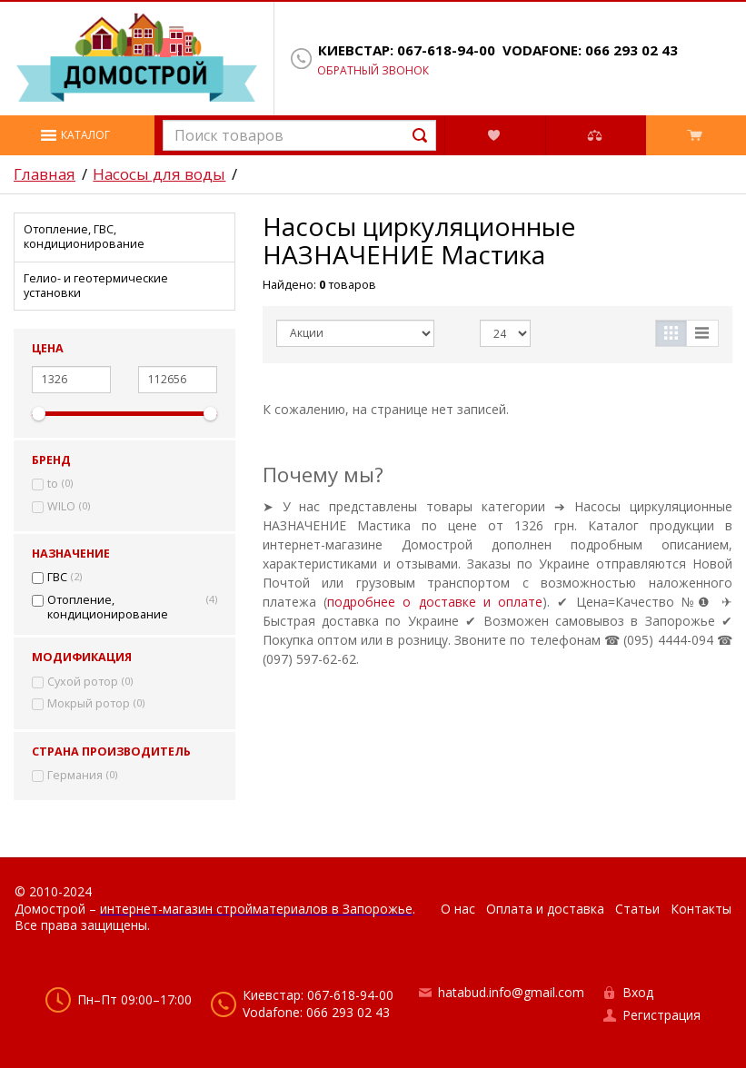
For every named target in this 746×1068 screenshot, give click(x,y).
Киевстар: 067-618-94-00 (406, 50)
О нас (458, 908)
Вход (637, 992)
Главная (44, 174)
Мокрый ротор (88, 704)
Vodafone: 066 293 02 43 (590, 50)
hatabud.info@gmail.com (511, 992)
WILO (61, 506)
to (52, 484)
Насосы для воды (159, 174)
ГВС (57, 577)
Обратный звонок (373, 71)
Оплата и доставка (545, 908)
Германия (75, 775)
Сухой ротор (82, 682)
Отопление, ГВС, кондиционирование (84, 237)
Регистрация (661, 1015)
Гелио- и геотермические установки (96, 286)
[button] (77, 135)
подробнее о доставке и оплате (434, 601)
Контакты (701, 908)
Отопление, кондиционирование (107, 607)
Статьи (637, 908)
